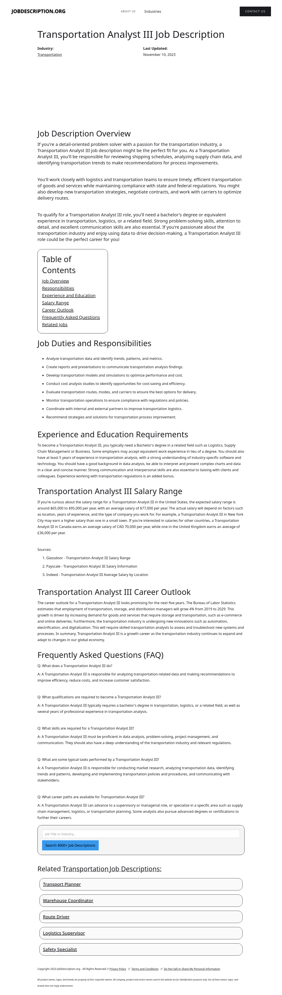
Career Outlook (58, 310)
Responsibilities (58, 288)
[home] (38, 11)
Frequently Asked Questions (71, 317)
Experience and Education (69, 295)
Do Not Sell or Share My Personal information (192, 969)
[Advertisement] (141, 93)
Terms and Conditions (145, 969)
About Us (128, 11)
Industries (153, 11)
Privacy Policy (117, 969)
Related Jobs (55, 324)
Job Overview (55, 281)
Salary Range (55, 303)
